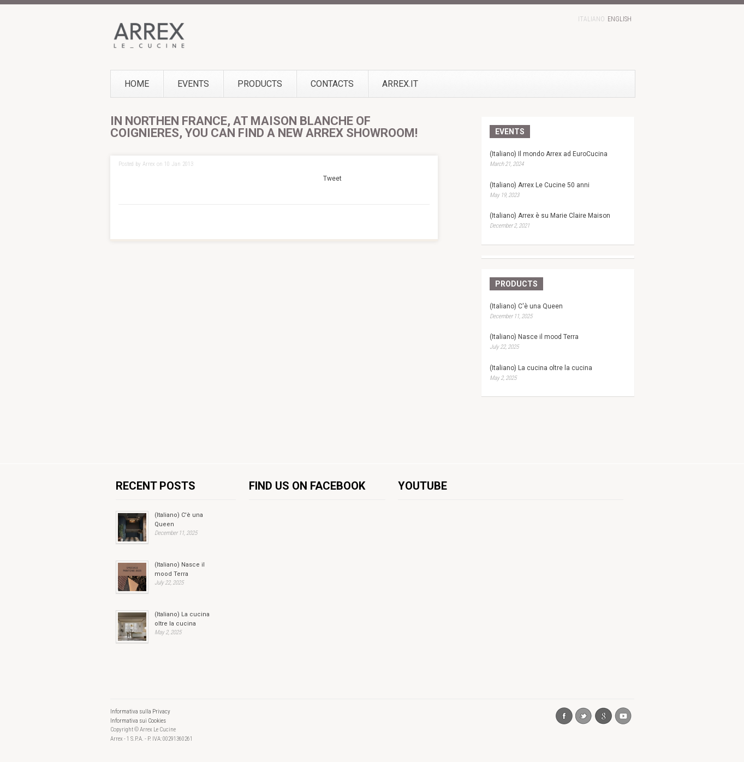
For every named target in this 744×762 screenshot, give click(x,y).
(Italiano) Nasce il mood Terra (534, 337)
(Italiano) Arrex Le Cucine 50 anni (540, 185)
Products (259, 84)
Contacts (332, 84)
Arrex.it (382, 84)
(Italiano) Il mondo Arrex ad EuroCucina (549, 154)
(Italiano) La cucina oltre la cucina (541, 368)
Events (193, 84)
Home (136, 84)
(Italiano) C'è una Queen (526, 306)
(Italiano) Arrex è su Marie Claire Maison (550, 215)
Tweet (332, 178)
